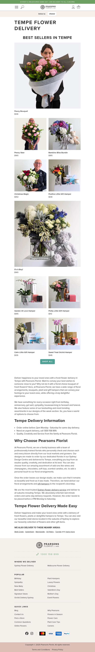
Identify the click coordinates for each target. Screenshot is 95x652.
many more (70, 532)
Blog (16, 610)
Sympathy (18, 582)
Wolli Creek (19, 532)
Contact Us (18, 614)
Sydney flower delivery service (52, 490)
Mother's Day (53, 594)
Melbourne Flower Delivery (58, 565)
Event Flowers (53, 597)
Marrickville (40, 532)
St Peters (50, 532)
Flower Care (52, 618)
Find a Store (19, 618)
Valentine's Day (54, 590)
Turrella (58, 532)
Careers (51, 626)
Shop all (47, 362)
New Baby (18, 586)
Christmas (52, 586)
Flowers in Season (55, 614)
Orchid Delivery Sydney (23, 597)
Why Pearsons (53, 610)
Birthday (17, 578)
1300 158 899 (47, 554)
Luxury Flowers (54, 582)
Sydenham (29, 532)
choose (52, 14)
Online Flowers (20, 626)
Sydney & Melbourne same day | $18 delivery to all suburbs (47, 2)
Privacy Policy (57, 649)
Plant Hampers (54, 578)
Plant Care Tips (54, 622)
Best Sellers (19, 590)
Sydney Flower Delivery (24, 565)
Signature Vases (21, 594)
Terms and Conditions (41, 649)
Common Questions (22, 622)
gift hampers (43, 484)
